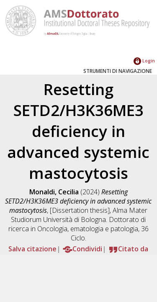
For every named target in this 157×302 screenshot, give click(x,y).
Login (144, 60)
